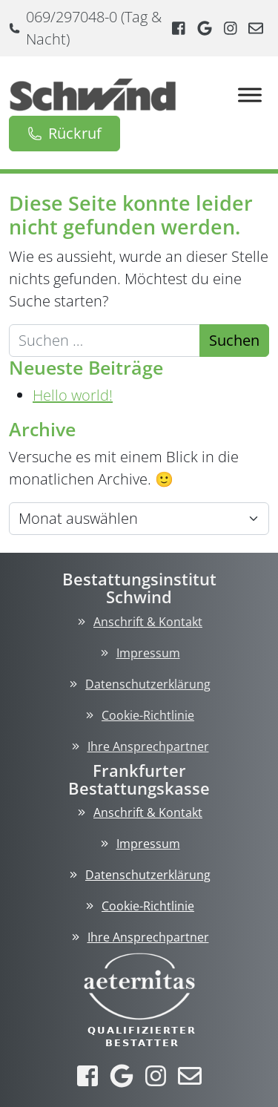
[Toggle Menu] (250, 95)
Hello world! (73, 395)
